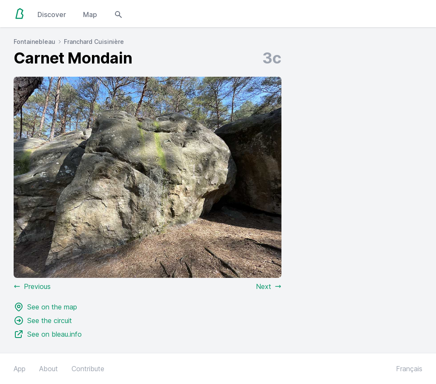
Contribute (88, 368)
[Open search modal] (118, 14)
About (48, 368)
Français (409, 368)
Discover (51, 14)
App (20, 368)
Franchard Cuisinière (94, 41)
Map (90, 14)
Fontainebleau (34, 41)
